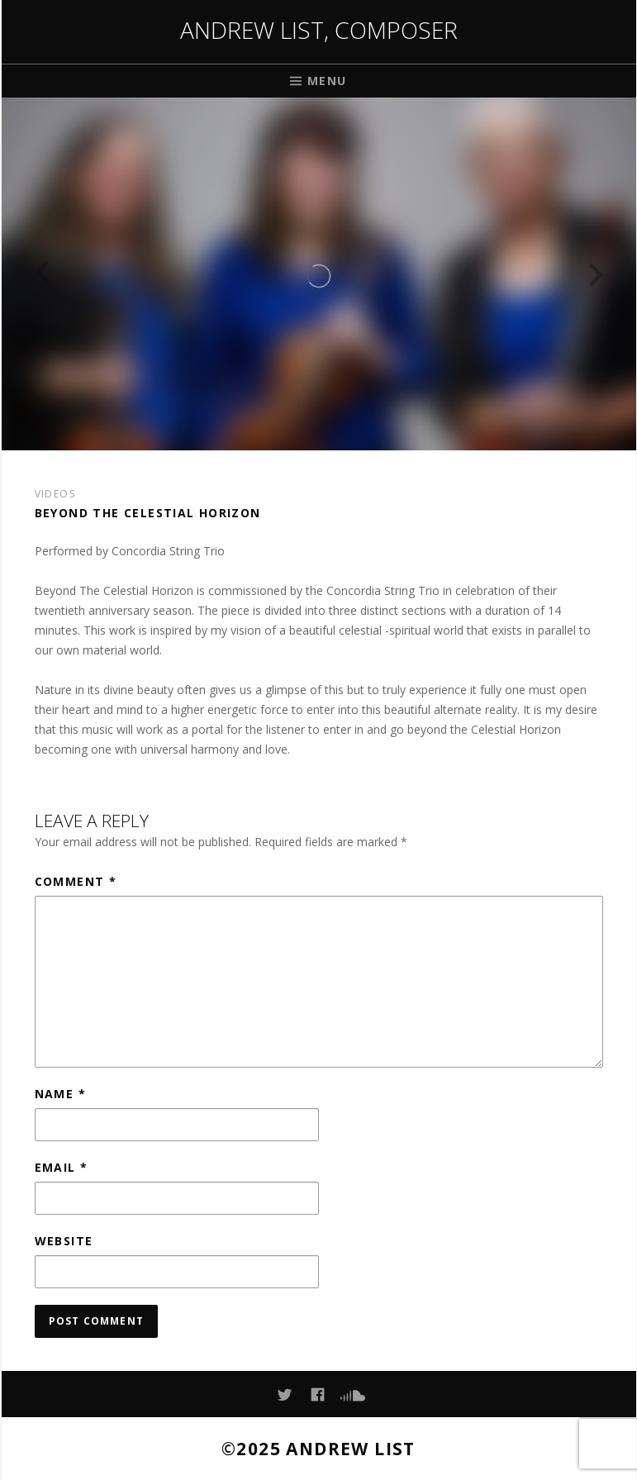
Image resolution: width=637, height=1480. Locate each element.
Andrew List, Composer (319, 29)
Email (61, 1167)
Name (60, 1094)
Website (64, 1241)
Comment (76, 881)
